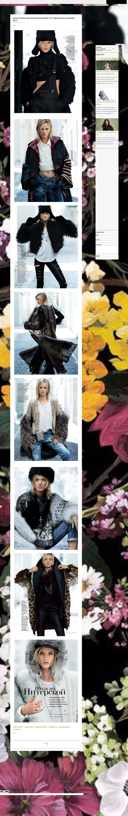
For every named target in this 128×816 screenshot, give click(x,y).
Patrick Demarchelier (64, 727)
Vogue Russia (17, 729)
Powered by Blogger (64, 781)
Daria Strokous (29, 727)
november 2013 (53, 727)
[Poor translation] (6, 791)
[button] (14, 26)
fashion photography (41, 727)
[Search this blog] (118, 2)
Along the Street (18, 727)
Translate (107, 50)
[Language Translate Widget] (105, 49)
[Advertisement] (46, 764)
